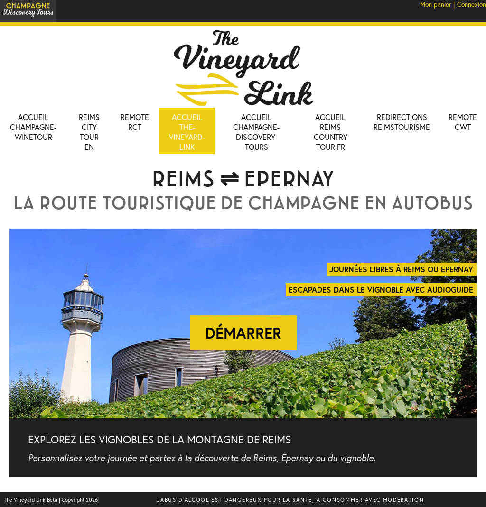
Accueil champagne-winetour (33, 127)
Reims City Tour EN (89, 132)
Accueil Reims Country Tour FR (330, 132)
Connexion (471, 4)
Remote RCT (135, 122)
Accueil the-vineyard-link (187, 132)
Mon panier (435, 4)
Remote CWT (463, 122)
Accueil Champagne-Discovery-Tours (256, 132)
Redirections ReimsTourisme (402, 122)
